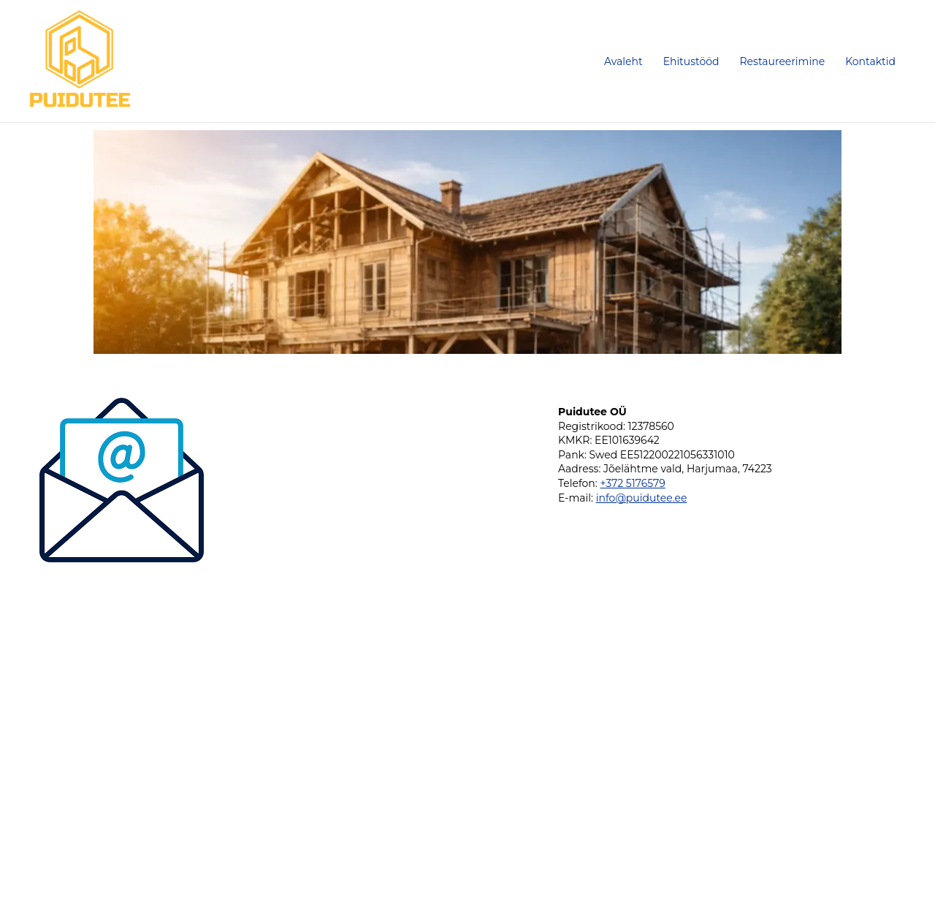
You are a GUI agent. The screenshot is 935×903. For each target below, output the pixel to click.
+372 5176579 (632, 483)
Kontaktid (870, 61)
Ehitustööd (691, 61)
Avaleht (623, 61)
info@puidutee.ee (641, 498)
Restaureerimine (782, 61)
